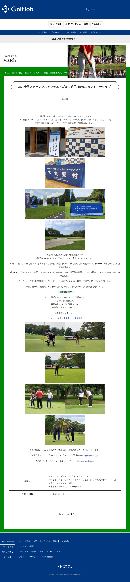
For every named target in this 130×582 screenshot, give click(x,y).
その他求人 (96, 24)
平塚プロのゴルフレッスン (51, 552)
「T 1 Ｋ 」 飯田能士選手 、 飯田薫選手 (65, 318)
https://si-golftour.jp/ (85, 461)
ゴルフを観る (17, 73)
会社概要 (83, 32)
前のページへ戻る (66, 514)
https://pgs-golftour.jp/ (89, 455)
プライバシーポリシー (28, 557)
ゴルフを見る (42, 32)
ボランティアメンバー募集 (76, 24)
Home (7, 73)
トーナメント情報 (26, 546)
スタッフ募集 (55, 24)
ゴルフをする (56, 32)
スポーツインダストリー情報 (36, 73)
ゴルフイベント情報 (27, 552)
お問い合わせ (96, 32)
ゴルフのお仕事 (7, 541)
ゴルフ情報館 (70, 32)
